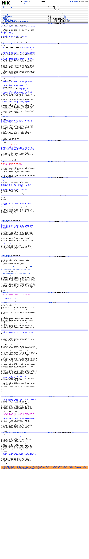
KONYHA (85, 555)
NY (51, 556)
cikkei (63, 13)
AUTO (12, 555)
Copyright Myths (24, 3)
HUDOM (70, 555)
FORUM (42, 555)
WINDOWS (36, 557)
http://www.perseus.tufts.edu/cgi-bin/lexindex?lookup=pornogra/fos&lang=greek (17, 314)
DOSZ (27, 555)
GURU (45, 555)
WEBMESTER (31, 557)
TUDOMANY (12, 557)
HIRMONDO (62, 555)
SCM (77, 556)
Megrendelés (73, 2)
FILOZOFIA (38, 555)
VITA (26, 557)
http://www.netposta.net (5, 259)
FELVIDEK (31, 555)
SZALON (3, 557)
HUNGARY (74, 555)
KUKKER (12, 556)
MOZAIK (38, 556)
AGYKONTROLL (4, 555)
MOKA (34, 556)
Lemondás (86, 2)
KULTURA (16, 556)
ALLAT (9, 555)
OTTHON (57, 556)
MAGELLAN (24, 556)
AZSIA (15, 555)
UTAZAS (19, 557)
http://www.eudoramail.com (7, 469)
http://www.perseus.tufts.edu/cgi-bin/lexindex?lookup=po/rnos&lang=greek (16, 318)
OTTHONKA (62, 556)
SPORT (80, 556)
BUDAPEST (19, 555)
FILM (34, 555)
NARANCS (42, 556)
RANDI (25, 1)
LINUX (19, 556)
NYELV (53, 556)
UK (16, 557)
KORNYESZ (7, 556)
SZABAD (84, 556)
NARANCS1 (47, 556)
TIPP (9, 557)
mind (10, 13)
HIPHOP (52, 555)
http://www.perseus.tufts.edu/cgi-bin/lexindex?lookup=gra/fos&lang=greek (16, 322)
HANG (49, 555)
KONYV (2, 556)
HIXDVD (66, 555)
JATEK (78, 555)
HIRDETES (56, 555)
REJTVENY (73, 556)
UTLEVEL (23, 557)
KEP (81, 555)
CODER (24, 555)
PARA (66, 556)
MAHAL (28, 556)
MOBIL (31, 556)
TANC (6, 557)
